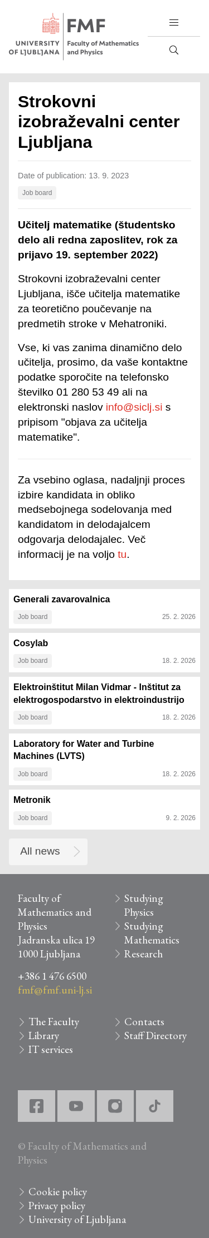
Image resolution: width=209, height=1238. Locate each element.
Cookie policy (57, 1192)
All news (40, 851)
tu (122, 554)
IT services (50, 1049)
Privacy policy (56, 1205)
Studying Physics (143, 905)
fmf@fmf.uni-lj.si (55, 990)
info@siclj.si (134, 407)
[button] (174, 23)
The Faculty (53, 1022)
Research (143, 954)
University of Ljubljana (77, 1219)
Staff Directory (155, 1035)
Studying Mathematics (151, 933)
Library (43, 1035)
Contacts (144, 1022)
